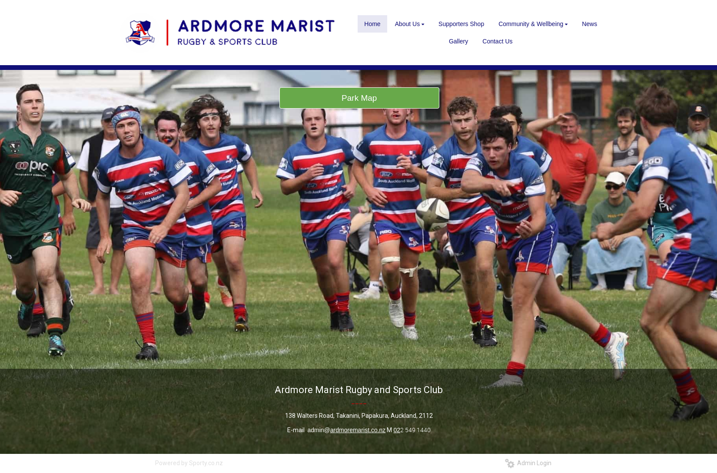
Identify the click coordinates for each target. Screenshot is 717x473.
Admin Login (528, 463)
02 (396, 430)
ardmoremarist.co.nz (358, 430)
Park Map (359, 98)
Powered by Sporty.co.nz (189, 463)
